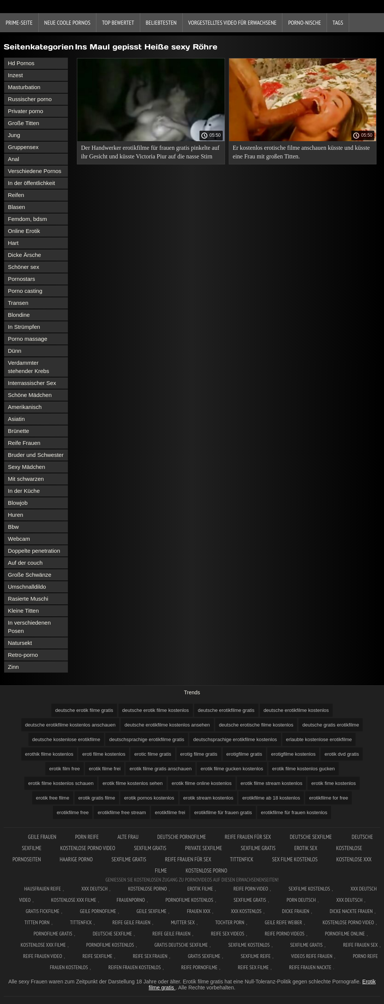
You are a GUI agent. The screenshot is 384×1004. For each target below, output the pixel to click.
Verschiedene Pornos (35, 171)
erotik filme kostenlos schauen (60, 783)
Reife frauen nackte (310, 967)
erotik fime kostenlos (333, 783)
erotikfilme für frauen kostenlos (294, 812)
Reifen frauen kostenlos (134, 967)
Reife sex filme (253, 967)
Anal (13, 159)
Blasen (16, 207)
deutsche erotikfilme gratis (226, 710)
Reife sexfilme (97, 956)
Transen (18, 303)
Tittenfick (241, 859)
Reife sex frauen (150, 956)
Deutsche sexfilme (311, 836)
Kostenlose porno (206, 870)
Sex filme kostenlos (295, 859)
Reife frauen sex (360, 944)
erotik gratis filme (96, 798)
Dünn (14, 351)
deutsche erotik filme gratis (84, 710)
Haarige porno (76, 859)
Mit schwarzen (26, 479)
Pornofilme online (345, 933)
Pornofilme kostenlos (189, 900)
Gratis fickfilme (43, 911)
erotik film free (64, 768)
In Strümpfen (24, 327)
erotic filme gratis (152, 754)
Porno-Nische (304, 22)
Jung (14, 135)
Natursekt (20, 643)
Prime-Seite (19, 22)
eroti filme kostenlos (103, 754)
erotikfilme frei (170, 812)
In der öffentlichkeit (31, 183)
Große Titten (23, 123)
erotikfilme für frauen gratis (223, 812)
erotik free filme (52, 798)
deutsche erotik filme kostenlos (155, 710)
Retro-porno (23, 655)
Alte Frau (127, 836)
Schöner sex (23, 267)
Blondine (19, 315)
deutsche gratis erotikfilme (330, 725)
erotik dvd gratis (341, 754)
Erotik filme (200, 888)
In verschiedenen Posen (29, 626)
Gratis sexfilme (204, 956)
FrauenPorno (131, 900)
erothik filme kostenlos (49, 754)
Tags (338, 22)
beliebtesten (161, 22)
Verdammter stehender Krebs (28, 367)
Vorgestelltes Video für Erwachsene (232, 22)
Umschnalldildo (27, 586)
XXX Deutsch (94, 888)
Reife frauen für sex (248, 836)
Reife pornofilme (199, 967)
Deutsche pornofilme (181, 836)
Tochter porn (229, 922)
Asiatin (16, 419)
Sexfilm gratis (150, 848)
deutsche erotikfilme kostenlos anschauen (70, 725)
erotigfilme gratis (244, 754)
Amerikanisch (25, 407)
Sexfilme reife (256, 956)
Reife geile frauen (131, 922)
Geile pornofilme (98, 911)
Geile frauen (42, 836)
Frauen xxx (198, 911)
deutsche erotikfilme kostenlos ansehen (167, 725)
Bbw (13, 527)
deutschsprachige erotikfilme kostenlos (235, 739)
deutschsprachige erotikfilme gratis (146, 739)
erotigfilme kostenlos (293, 754)
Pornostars (21, 279)
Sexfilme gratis (258, 848)
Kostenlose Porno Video (88, 848)
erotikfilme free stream (122, 812)
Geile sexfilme (151, 911)
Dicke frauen (295, 911)
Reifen (16, 195)
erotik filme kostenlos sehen (132, 783)
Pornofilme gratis (52, 933)
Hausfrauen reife (42, 888)
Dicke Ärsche (24, 255)
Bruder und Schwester (35, 455)
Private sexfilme (203, 848)
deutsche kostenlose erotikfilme (66, 739)
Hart (13, 243)
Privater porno (25, 111)
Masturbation (24, 87)
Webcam (19, 539)
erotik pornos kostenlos (149, 798)
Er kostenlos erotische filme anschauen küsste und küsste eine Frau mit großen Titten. (301, 152)
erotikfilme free (72, 812)
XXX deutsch (349, 900)
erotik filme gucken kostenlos (232, 768)
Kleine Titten (23, 610)
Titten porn (37, 922)
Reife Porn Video (251, 888)
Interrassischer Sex (32, 383)
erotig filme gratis (199, 754)
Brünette (18, 431)
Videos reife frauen (311, 956)
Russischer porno (30, 99)
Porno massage (27, 339)
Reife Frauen (24, 443)
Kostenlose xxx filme (73, 900)
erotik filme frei (105, 768)
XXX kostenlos (246, 911)
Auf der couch (25, 562)
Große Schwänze (29, 574)
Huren (15, 515)
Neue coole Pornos (67, 22)
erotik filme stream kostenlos (272, 783)
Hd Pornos (21, 63)
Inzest (15, 75)
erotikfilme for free (328, 798)
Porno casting (25, 291)
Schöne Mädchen (30, 395)
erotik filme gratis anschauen (160, 768)
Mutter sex (183, 922)
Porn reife (87, 836)
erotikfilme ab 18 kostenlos (271, 798)
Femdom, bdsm (27, 219)
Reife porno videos (284, 933)
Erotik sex (306, 848)
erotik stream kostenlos (208, 798)
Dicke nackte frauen (351, 911)
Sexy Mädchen (26, 467)
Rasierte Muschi (28, 598)
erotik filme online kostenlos (202, 783)
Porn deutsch (301, 900)
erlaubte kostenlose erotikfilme (319, 739)
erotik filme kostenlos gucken (303, 768)
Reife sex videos (227, 933)
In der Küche (24, 491)
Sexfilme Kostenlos (309, 888)
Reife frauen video (42, 956)
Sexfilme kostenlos (249, 944)
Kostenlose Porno (147, 888)
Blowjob (18, 503)
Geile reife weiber (283, 922)
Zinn (13, 667)
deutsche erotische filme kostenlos (256, 725)
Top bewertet (118, 22)
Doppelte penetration (34, 551)
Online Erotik (24, 231)
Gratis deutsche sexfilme (181, 944)
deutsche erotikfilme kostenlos (296, 710)
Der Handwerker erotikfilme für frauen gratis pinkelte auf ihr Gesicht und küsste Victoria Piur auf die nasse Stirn (150, 152)
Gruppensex (23, 147)
